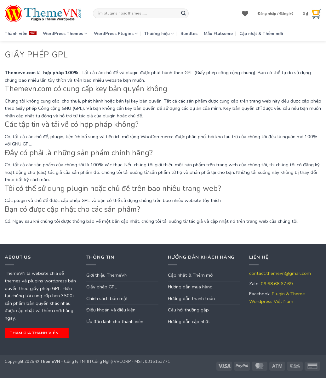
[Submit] (184, 13)
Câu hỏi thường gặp (188, 310)
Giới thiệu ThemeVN (107, 275)
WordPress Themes (65, 34)
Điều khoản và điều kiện (110, 310)
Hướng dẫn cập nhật (189, 321)
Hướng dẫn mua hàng (190, 287)
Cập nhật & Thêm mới (261, 34)
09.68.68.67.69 (277, 284)
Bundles (188, 34)
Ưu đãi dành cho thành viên (114, 321)
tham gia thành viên (36, 332)
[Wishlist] (245, 14)
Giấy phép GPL (101, 287)
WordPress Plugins (116, 34)
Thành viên (16, 34)
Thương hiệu (159, 34)
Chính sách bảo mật (107, 298)
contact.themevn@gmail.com (280, 273)
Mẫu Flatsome (218, 34)
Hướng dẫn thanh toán (191, 298)
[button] (275, 13)
